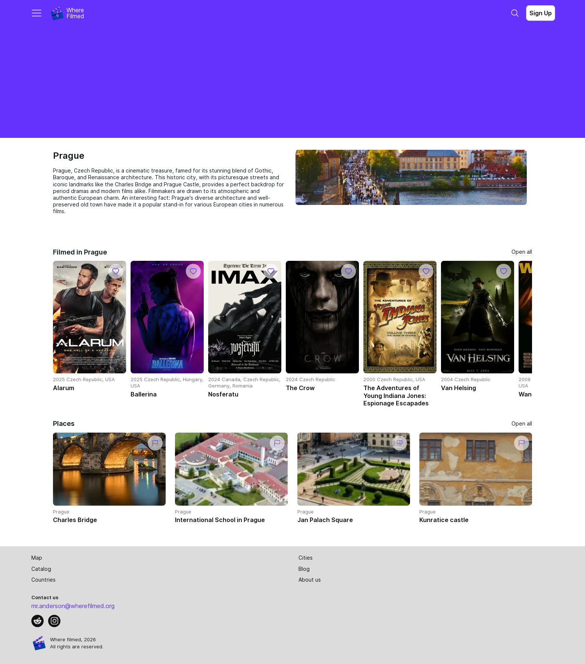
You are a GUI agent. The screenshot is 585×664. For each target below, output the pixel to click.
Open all (522, 252)
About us (309, 579)
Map (36, 557)
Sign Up (540, 13)
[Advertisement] (292, 82)
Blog (304, 569)
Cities (305, 557)
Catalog (41, 569)
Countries (43, 579)
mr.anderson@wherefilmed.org (73, 606)
